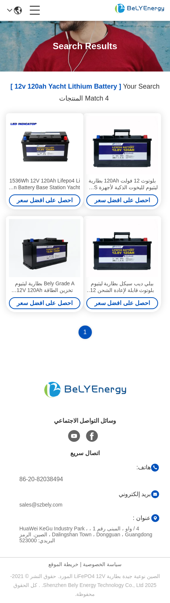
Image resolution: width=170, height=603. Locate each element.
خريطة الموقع (63, 564)
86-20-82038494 (41, 479)
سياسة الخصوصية (102, 564)
